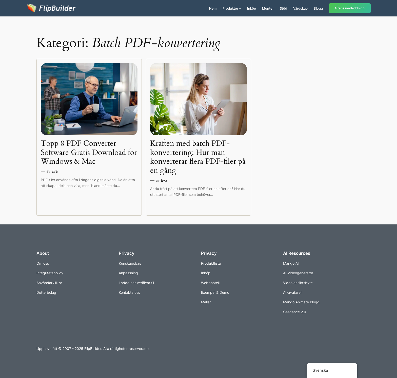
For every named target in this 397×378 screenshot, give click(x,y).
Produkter (230, 8)
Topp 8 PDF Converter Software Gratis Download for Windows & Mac (89, 152)
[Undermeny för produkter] (240, 8)
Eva (55, 171)
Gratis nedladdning (350, 8)
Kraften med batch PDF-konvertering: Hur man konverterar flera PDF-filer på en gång (198, 157)
